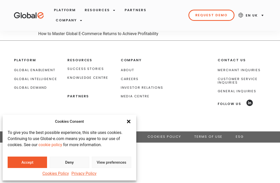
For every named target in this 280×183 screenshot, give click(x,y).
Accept (27, 162)
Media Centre (135, 87)
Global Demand (30, 78)
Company (69, 20)
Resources (100, 10)
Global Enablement (34, 60)
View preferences (111, 162)
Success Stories (85, 59)
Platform (65, 10)
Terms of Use (208, 127)
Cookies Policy (55, 173)
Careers (130, 69)
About (128, 60)
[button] (128, 121)
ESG (240, 127)
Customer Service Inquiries (238, 71)
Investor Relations (142, 78)
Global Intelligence (35, 69)
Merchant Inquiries (239, 60)
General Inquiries (237, 82)
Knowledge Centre (87, 68)
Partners (135, 10)
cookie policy (50, 144)
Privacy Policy (84, 173)
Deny (69, 162)
